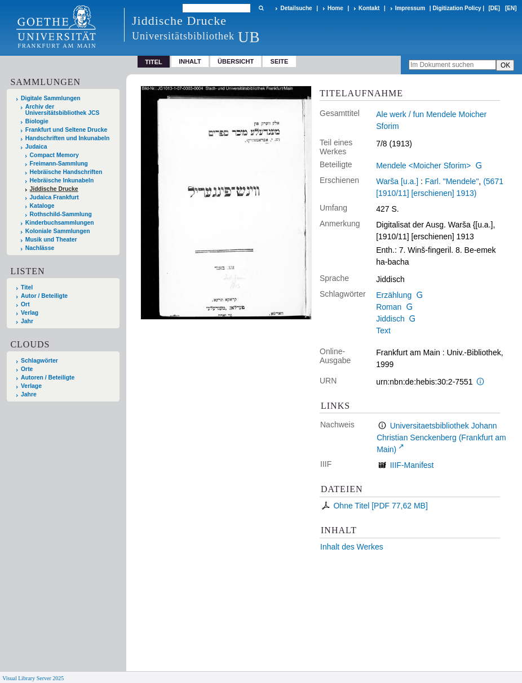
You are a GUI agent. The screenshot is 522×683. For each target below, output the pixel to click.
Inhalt (190, 61)
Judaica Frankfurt (54, 197)
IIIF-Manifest (412, 465)
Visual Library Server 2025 (33, 678)
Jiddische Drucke (54, 189)
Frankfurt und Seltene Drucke (66, 130)
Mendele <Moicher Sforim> (423, 165)
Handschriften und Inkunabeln (67, 138)
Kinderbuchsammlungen (59, 223)
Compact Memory (54, 155)
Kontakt (369, 8)
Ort (25, 304)
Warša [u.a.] (397, 181)
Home (335, 8)
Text (383, 330)
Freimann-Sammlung (59, 163)
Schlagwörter (39, 361)
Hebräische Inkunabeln (62, 180)
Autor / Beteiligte (44, 296)
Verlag (29, 313)
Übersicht (236, 61)
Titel (27, 287)
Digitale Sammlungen (51, 98)
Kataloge (42, 206)
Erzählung (394, 295)
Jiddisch (390, 318)
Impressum (410, 8)
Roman (388, 306)
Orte (27, 369)
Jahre (29, 394)
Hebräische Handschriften (66, 172)
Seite (280, 61)
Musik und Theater (51, 239)
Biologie (36, 121)
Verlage (31, 386)
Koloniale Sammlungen (57, 231)
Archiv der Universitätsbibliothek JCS (62, 110)
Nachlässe (39, 248)
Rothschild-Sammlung (61, 214)
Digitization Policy (456, 8)
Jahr (27, 321)
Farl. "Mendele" (452, 181)
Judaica (36, 147)
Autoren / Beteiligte (47, 377)
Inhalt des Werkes (351, 546)
